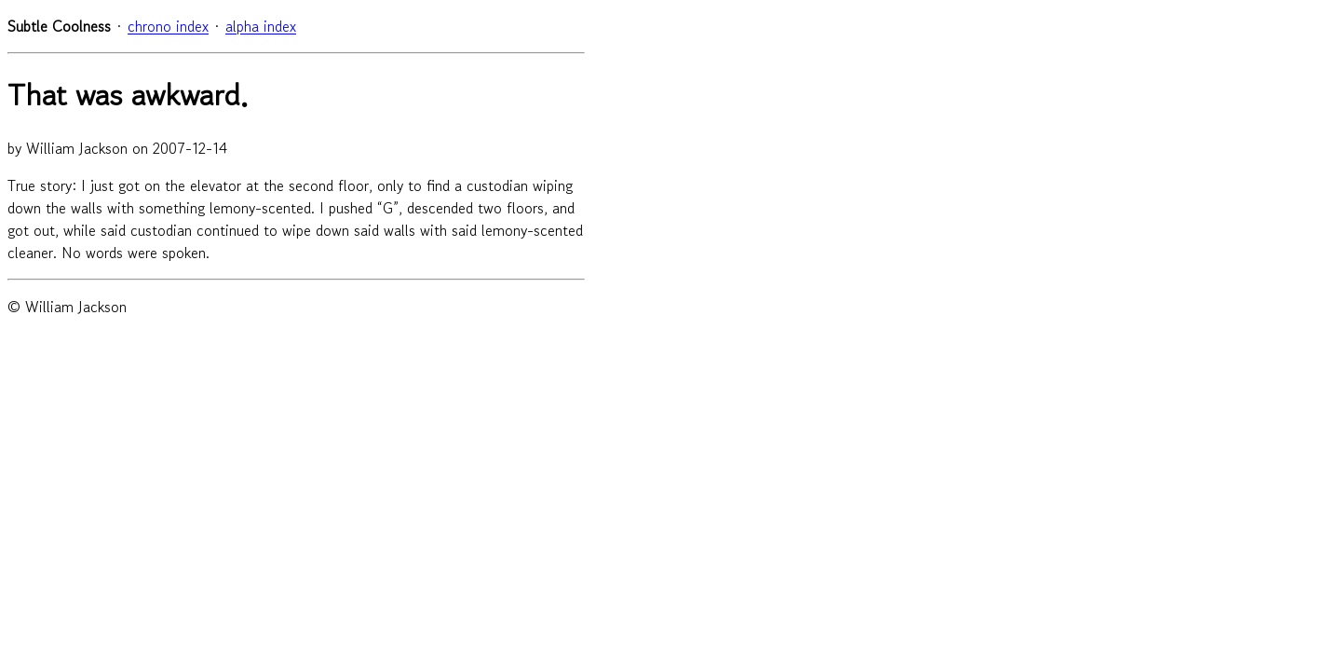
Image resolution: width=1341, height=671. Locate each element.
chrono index (168, 26)
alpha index (260, 26)
